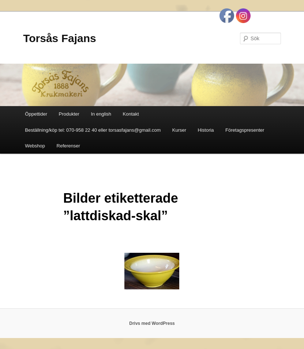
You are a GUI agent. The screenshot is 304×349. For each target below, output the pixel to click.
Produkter (69, 114)
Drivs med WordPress (152, 323)
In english (101, 114)
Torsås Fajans (59, 38)
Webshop (35, 146)
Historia (206, 130)
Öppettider (36, 114)
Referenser (68, 146)
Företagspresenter (244, 130)
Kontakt (131, 114)
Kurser (179, 130)
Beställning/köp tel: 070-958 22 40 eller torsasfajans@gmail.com (93, 130)
